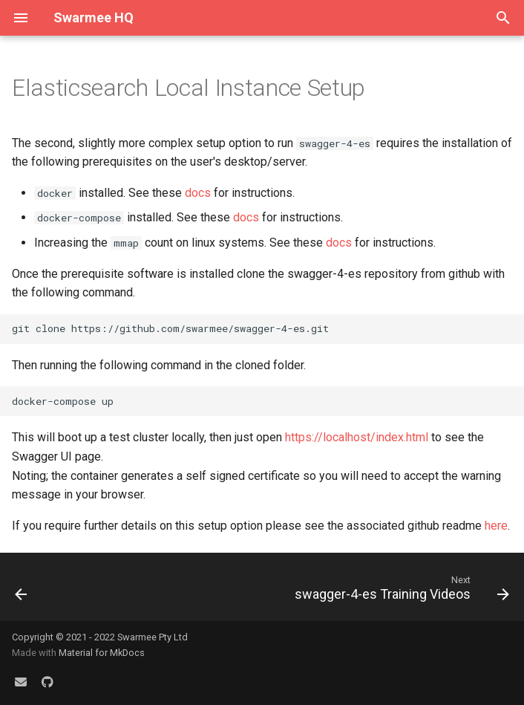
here (496, 526)
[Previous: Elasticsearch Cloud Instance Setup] (22, 591)
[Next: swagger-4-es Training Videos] (399, 591)
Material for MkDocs (102, 652)
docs (198, 193)
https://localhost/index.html (356, 437)
